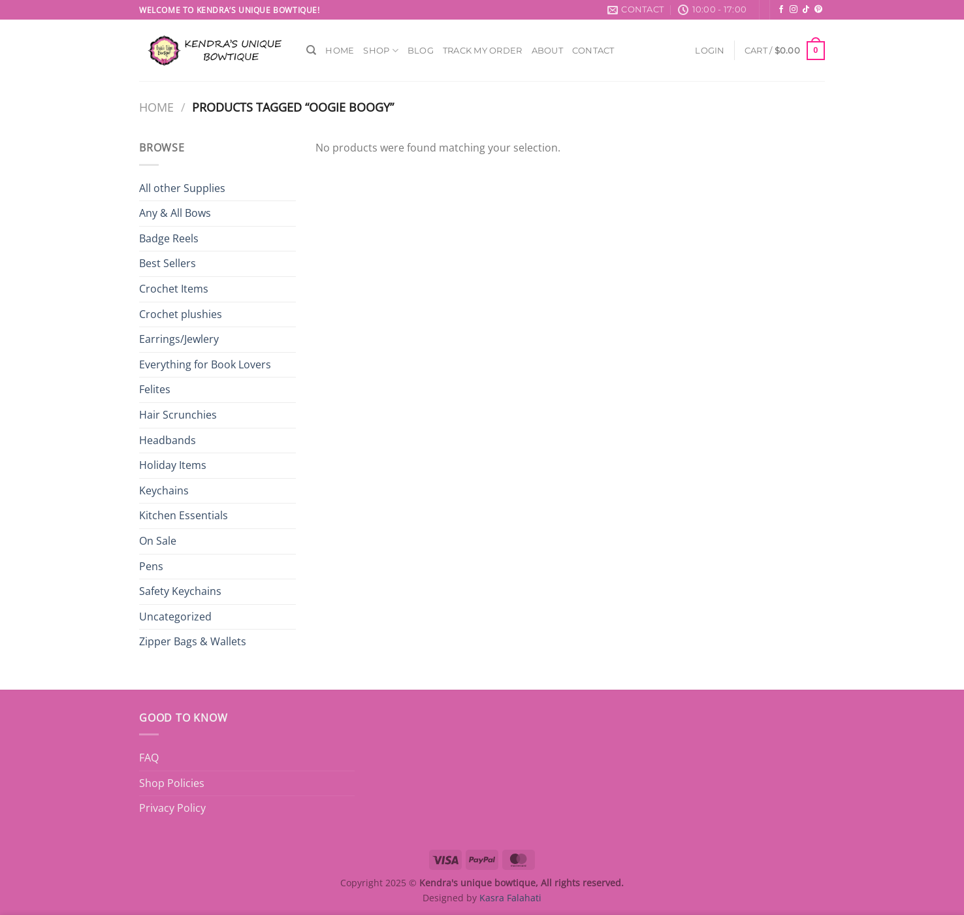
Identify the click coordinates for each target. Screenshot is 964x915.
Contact (593, 51)
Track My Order (482, 51)
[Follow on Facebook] (781, 9)
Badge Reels (169, 238)
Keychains (164, 490)
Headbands (167, 440)
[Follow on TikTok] (806, 9)
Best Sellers (167, 263)
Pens (151, 566)
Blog (421, 51)
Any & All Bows (175, 213)
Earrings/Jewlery (179, 339)
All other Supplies (182, 188)
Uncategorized (175, 616)
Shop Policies (171, 783)
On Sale (157, 541)
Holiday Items (172, 465)
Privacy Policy (172, 808)
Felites (154, 389)
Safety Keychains (180, 591)
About (547, 51)
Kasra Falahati (510, 897)
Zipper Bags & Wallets (192, 641)
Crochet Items (173, 288)
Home (339, 51)
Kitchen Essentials (183, 515)
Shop (380, 50)
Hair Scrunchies (178, 415)
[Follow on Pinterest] (818, 9)
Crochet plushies (180, 314)
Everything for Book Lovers (205, 364)
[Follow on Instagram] (793, 9)
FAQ (149, 757)
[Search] (311, 50)
